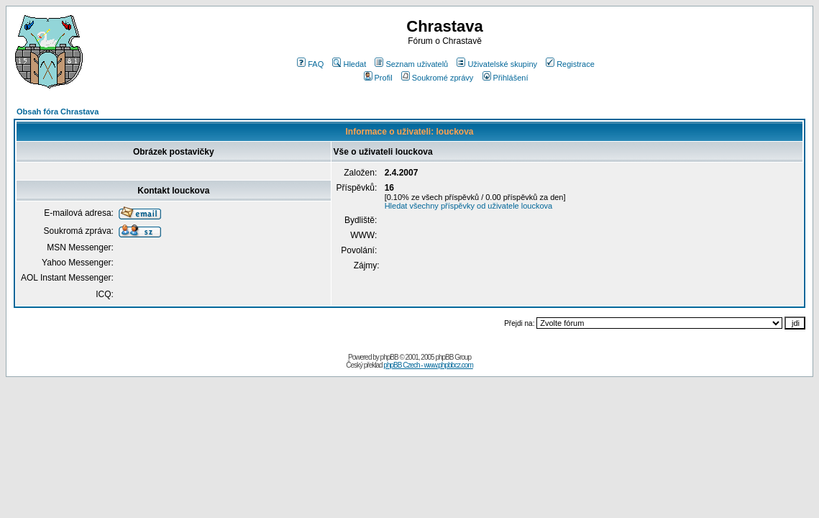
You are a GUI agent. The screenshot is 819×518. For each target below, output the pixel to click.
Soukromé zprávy (437, 77)
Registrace (570, 64)
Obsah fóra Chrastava (58, 111)
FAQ (310, 64)
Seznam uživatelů (411, 64)
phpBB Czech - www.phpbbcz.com (427, 365)
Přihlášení (505, 77)
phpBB (389, 357)
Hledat (349, 64)
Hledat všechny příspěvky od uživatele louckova (469, 205)
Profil (378, 77)
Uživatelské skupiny (497, 64)
